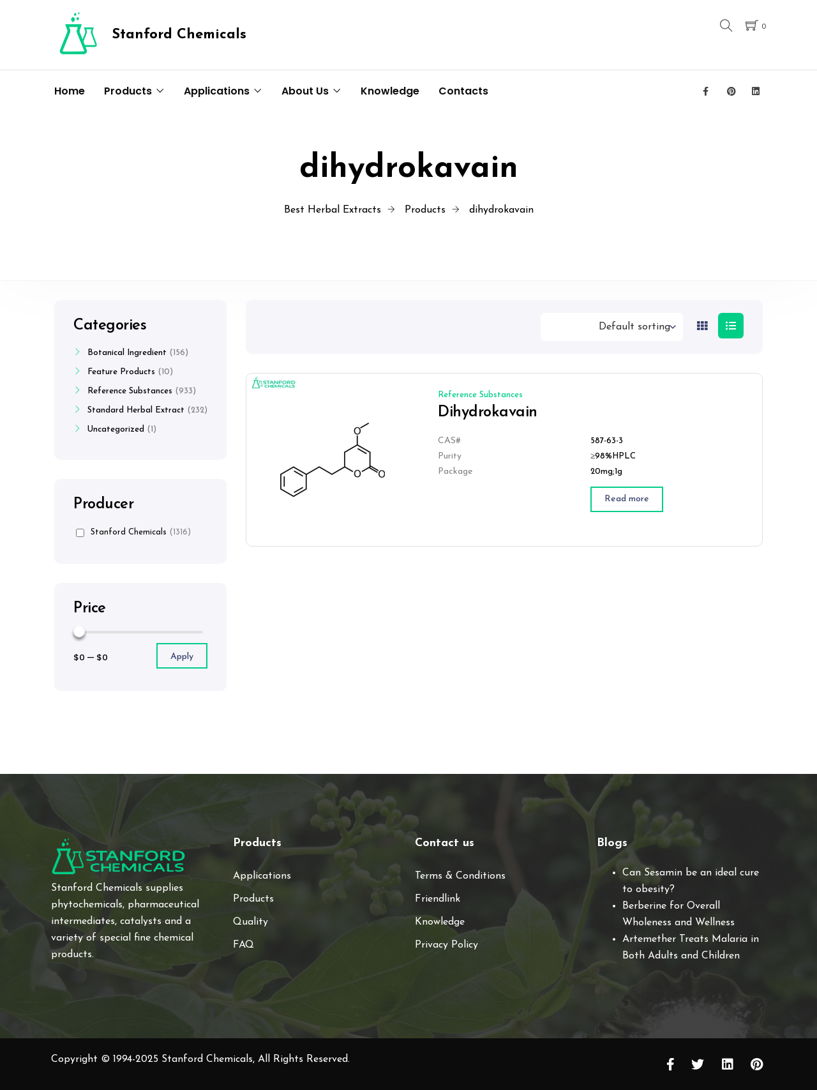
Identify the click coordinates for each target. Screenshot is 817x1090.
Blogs (612, 843)
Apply (181, 657)
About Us (305, 91)
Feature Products (121, 372)
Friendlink (437, 899)
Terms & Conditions (460, 876)
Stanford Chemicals (133, 532)
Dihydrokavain (487, 412)
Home (69, 91)
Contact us (444, 843)
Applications (217, 91)
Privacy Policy (446, 945)
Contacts (463, 91)
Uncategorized (115, 429)
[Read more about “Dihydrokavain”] (626, 499)
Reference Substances (480, 395)
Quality (250, 922)
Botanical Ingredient (127, 353)
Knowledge (390, 91)
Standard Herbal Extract (135, 410)
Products (128, 91)
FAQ (243, 945)
